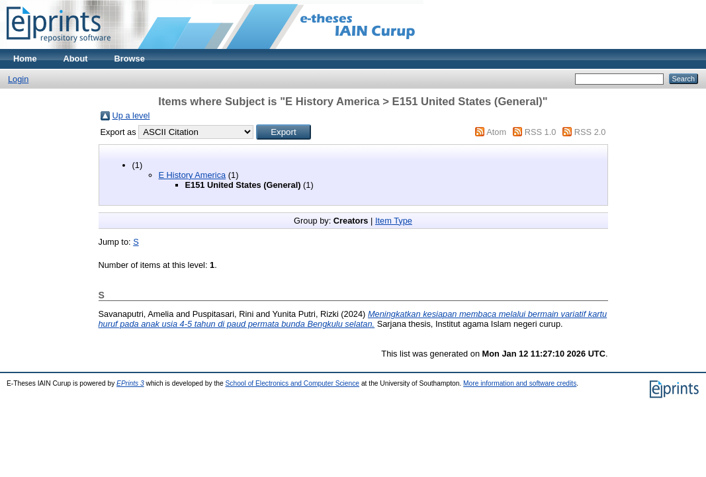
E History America (192, 175)
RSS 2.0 (590, 132)
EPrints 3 (130, 383)
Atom (496, 132)
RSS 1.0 (540, 132)
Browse (129, 59)
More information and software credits (519, 383)
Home (25, 59)
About (76, 59)
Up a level (131, 115)
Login (18, 79)
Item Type (393, 221)
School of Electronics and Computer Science (293, 383)
